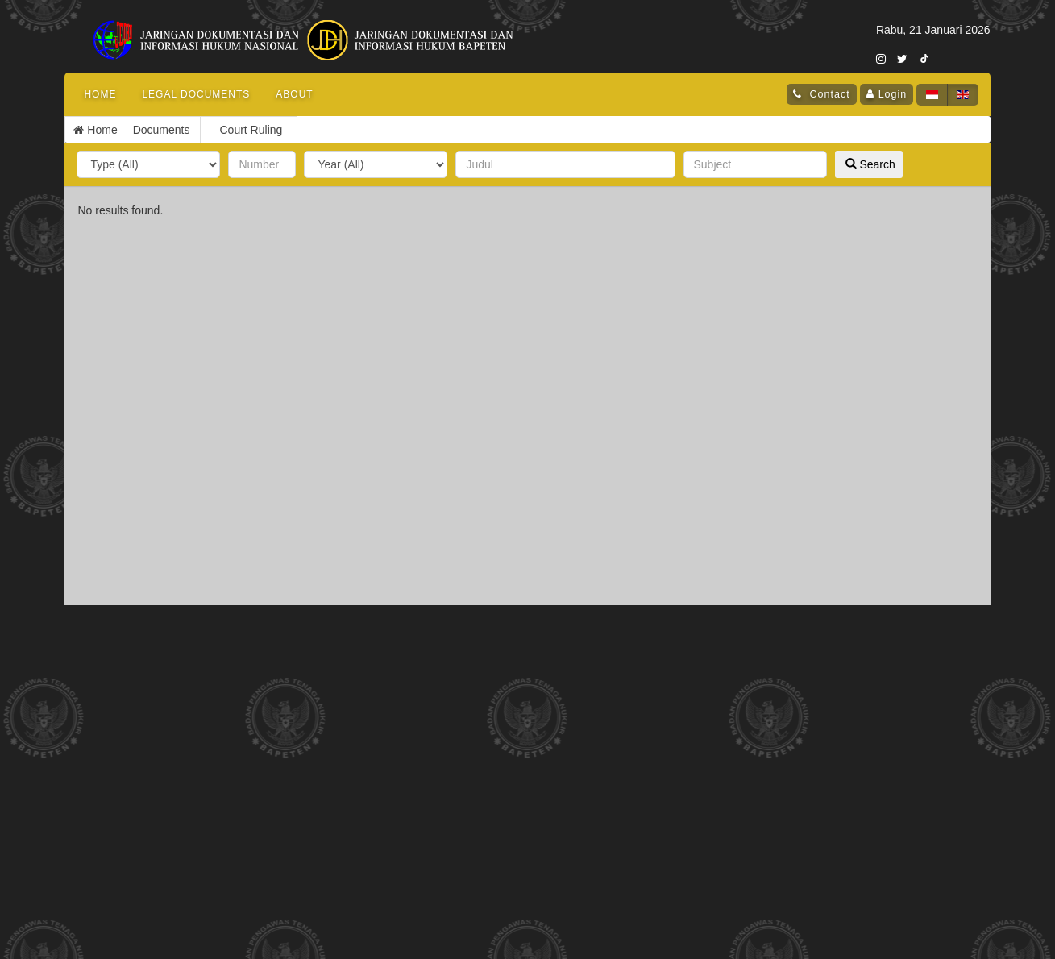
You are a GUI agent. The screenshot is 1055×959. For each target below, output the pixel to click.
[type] (148, 164)
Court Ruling (174, 129)
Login (893, 94)
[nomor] (262, 164)
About (294, 94)
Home (100, 94)
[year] (375, 164)
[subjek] (755, 164)
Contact (828, 94)
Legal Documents (196, 94)
